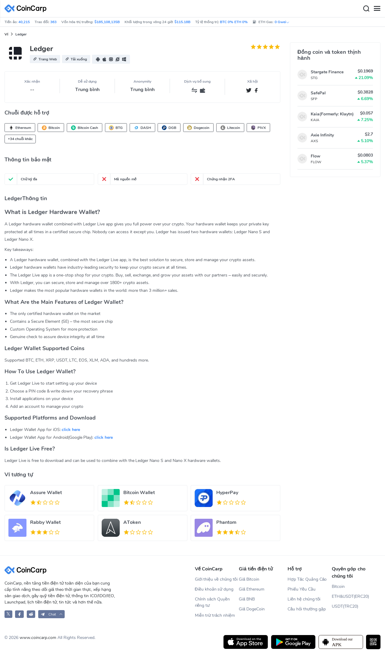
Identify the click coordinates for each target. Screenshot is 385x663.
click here (71, 429)
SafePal (318, 93)
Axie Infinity (322, 135)
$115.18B (182, 22)
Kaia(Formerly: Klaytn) (332, 114)
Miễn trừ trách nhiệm (215, 615)
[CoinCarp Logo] (27, 9)
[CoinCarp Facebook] (19, 614)
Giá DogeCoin (252, 609)
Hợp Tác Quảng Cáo (307, 579)
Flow (315, 156)
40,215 (24, 22)
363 (53, 22)
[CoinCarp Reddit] (31, 614)
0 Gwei (282, 22)
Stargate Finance (327, 72)
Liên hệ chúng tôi (304, 599)
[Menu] (376, 8)
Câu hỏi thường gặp (306, 609)
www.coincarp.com (38, 637)
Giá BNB (247, 599)
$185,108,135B (107, 22)
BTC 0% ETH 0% (234, 22)
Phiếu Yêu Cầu (302, 589)
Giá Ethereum (251, 589)
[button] (45, 59)
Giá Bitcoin (249, 579)
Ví (6, 34)
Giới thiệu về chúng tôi (216, 579)
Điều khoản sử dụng (214, 589)
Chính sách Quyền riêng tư (212, 602)
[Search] (366, 8)
